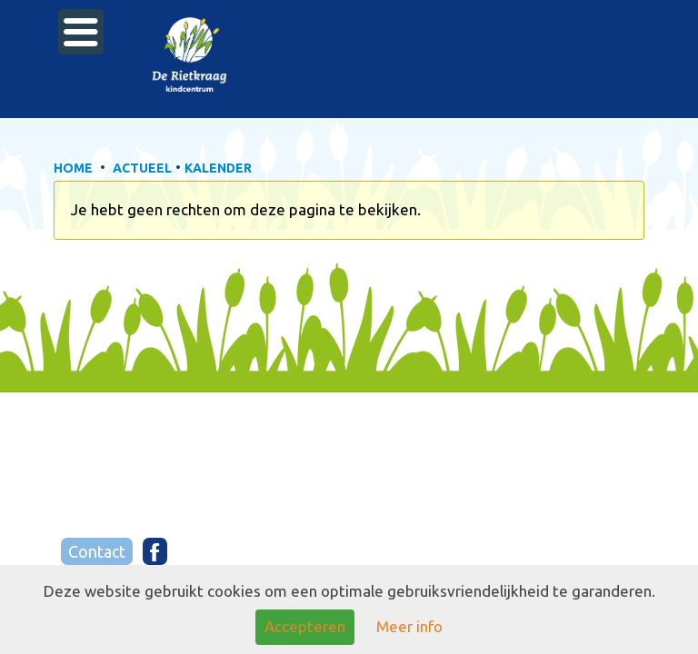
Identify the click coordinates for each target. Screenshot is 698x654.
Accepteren (304, 626)
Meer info (409, 626)
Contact (96, 551)
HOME (73, 168)
